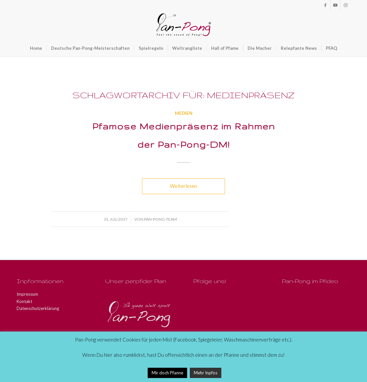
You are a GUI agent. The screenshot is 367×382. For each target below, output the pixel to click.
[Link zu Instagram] (345, 5)
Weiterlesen (183, 186)
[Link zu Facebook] (325, 5)
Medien (183, 113)
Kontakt (24, 301)
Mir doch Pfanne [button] (167, 372)
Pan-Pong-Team (160, 219)
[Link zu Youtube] (335, 5)
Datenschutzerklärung (38, 308)
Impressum (27, 294)
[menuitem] (36, 48)
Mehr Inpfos (205, 372)
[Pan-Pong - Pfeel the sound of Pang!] (183, 25)
